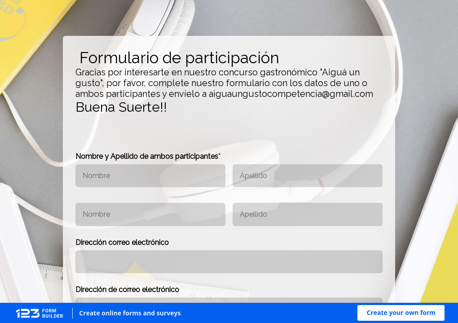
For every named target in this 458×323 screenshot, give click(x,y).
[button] (401, 313)
